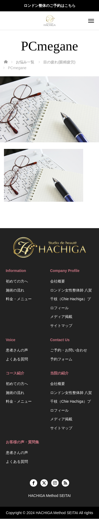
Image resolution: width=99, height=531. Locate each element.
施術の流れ (15, 290)
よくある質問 (17, 359)
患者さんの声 (17, 350)
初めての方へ (17, 281)
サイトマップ (61, 325)
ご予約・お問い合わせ (68, 350)
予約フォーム (61, 359)
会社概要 (57, 281)
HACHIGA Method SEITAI (57, 513)
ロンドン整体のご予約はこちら (50, 5)
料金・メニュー (19, 299)
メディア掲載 (61, 316)
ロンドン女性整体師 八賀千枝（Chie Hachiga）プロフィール (71, 299)
